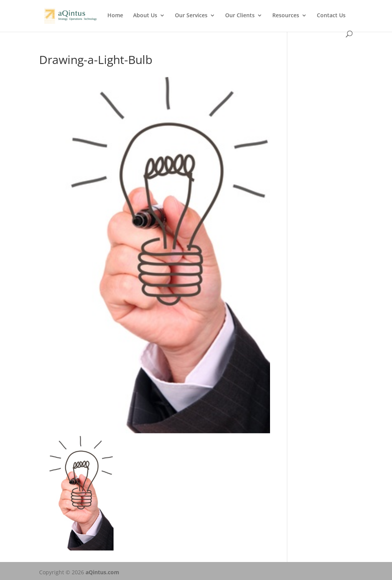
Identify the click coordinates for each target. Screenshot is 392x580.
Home (115, 16)
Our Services (191, 16)
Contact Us (331, 16)
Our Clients (240, 16)
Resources (285, 16)
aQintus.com (102, 572)
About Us (145, 16)
